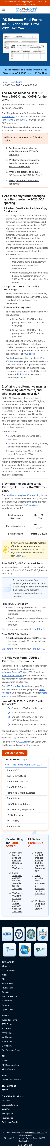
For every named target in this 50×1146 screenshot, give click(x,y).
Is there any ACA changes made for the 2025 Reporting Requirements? (40, 861)
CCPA (42, 1138)
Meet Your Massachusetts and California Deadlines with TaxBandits (17, 860)
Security (5, 992)
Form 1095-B (37, 629)
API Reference (8, 1069)
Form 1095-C (37, 648)
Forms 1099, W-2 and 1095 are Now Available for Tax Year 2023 (17, 881)
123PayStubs (7, 1113)
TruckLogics (7, 1118)
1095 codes (29, 353)
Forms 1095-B (8, 119)
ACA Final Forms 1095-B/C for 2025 (24, 764)
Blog (4, 979)
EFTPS (5, 1090)
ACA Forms (16, 82)
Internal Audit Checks (12, 675)
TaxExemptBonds (10, 1122)
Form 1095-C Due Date (18, 781)
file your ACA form (20, 741)
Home (4, 82)
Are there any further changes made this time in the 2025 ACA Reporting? (24, 151)
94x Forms (6, 1028)
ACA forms (22, 374)
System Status (8, 1009)
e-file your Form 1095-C (13, 672)
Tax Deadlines (8, 970)
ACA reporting (8, 116)
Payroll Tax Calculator (11, 1080)
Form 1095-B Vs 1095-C (18, 804)
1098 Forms (7, 1041)
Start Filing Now (29, 4)
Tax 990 (6, 1100)
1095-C (23, 119)
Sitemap (7, 1138)
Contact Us (7, 1001)
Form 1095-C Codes (16, 787)
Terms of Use (18, 1138)
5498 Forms (7, 1046)
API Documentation (10, 1065)
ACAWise (6, 1109)
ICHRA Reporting (15, 815)
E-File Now (41, 73)
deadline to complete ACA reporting (23, 495)
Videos (5, 975)
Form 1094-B (13, 826)
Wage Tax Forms (9, 1020)
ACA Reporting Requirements (21, 809)
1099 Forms (7, 1024)
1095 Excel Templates (16, 686)
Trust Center (7, 988)
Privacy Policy (32, 1138)
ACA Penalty (13, 820)
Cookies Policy (25, 1141)
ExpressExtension (10, 1105)
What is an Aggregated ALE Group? (40, 905)
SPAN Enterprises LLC (34, 1132)
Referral (5, 1005)
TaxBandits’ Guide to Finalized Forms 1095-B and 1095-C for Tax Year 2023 (17, 902)
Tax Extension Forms (11, 1050)
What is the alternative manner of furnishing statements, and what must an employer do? (24, 163)
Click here (6, 629)
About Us (6, 966)
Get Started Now (14, 752)
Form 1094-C (13, 798)
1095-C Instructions (16, 776)
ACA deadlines (31, 505)
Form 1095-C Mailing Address (21, 792)
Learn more (21, 556)
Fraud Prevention (9, 996)
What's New (7, 983)
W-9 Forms (7, 1037)
